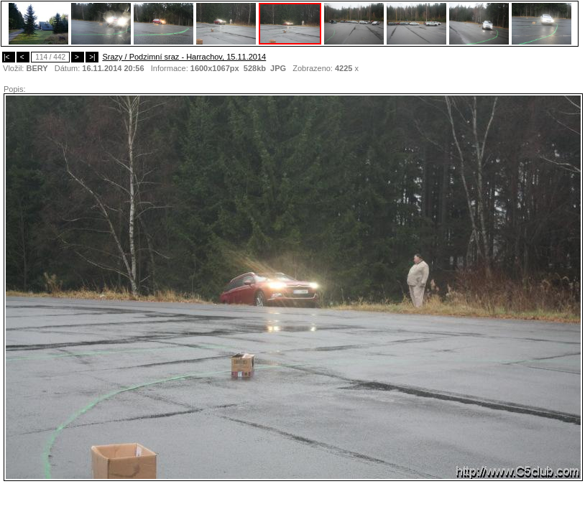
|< (9, 57)
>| (92, 57)
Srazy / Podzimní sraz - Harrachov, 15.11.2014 (184, 56)
